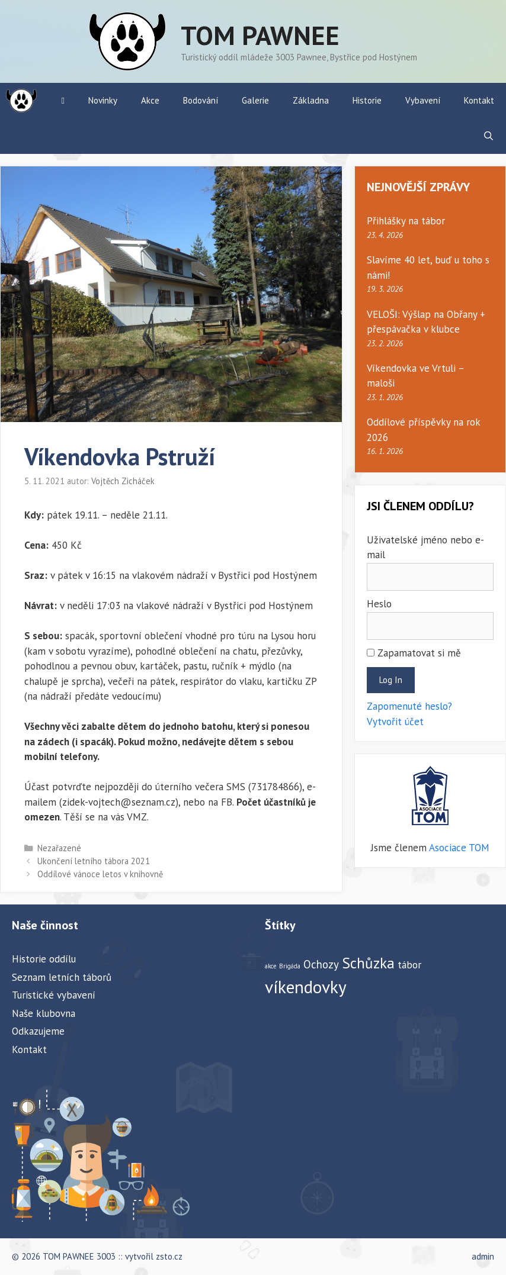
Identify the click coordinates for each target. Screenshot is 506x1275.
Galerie (255, 100)
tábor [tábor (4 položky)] (409, 964)
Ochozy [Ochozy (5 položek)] (321, 964)
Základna (311, 100)
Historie (367, 100)
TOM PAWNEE (260, 35)
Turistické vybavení (53, 995)
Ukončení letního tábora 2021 (93, 861)
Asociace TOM (459, 847)
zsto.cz (169, 1256)
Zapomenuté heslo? (409, 706)
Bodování (200, 100)
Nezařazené (59, 848)
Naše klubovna (43, 1013)
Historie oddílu (44, 958)
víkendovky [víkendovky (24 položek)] (306, 986)
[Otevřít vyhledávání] (488, 136)
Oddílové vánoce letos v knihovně (100, 874)
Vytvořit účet (395, 721)
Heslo (379, 603)
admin (483, 1256)
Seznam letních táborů (61, 977)
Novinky (102, 100)
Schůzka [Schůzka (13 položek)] (368, 963)
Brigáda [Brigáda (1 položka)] (289, 966)
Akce (150, 100)
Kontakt (479, 100)
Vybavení (422, 100)
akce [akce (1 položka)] (270, 966)
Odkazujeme (38, 1031)
